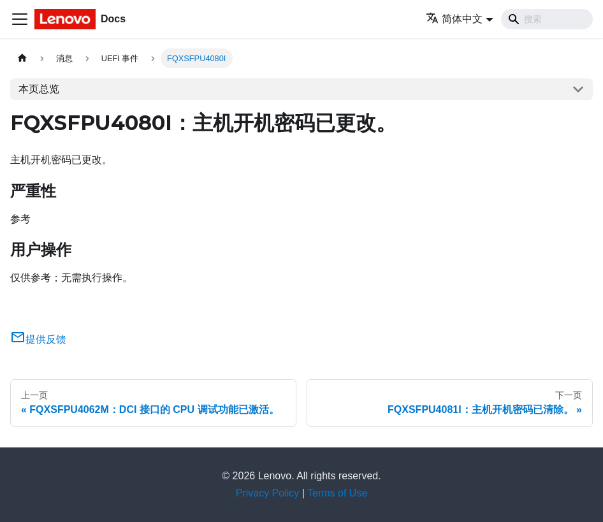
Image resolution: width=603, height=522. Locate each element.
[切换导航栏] (19, 19)
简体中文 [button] (454, 18)
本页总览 (38, 88)
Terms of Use (337, 493)
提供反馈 (38, 339)
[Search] (547, 19)
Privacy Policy (268, 493)
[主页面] (22, 58)
